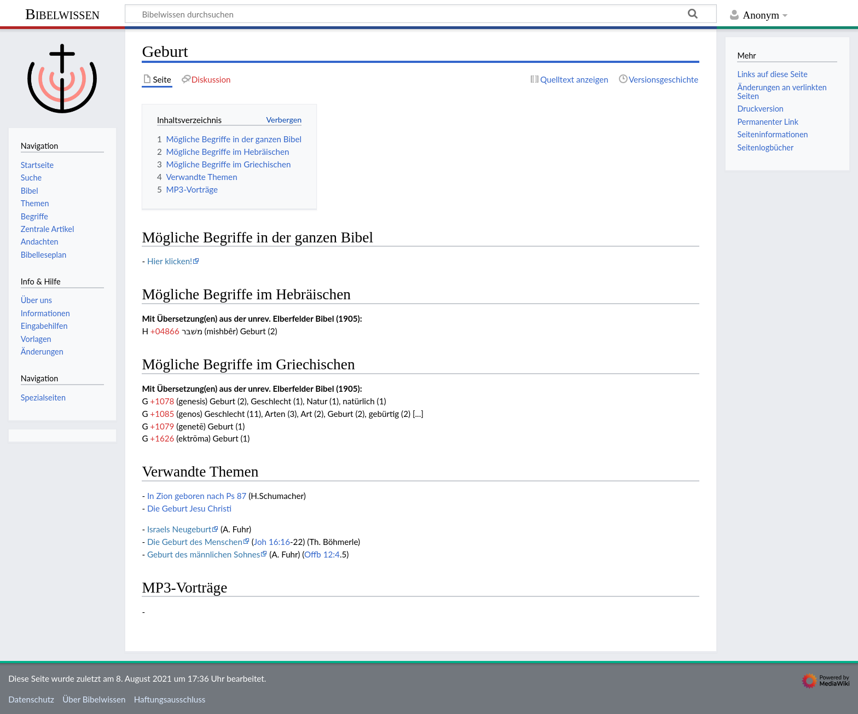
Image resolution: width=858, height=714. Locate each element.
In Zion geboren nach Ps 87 (196, 496)
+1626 (162, 438)
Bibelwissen (62, 13)
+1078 (162, 401)
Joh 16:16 (272, 542)
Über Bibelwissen (93, 699)
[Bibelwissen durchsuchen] (420, 13)
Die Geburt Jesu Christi (189, 508)
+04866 (164, 331)
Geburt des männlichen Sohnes (203, 554)
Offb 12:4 (322, 554)
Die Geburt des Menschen (194, 542)
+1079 (162, 426)
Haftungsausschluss (170, 699)
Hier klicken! (169, 261)
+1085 (162, 414)
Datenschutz (31, 699)
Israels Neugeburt (179, 529)
